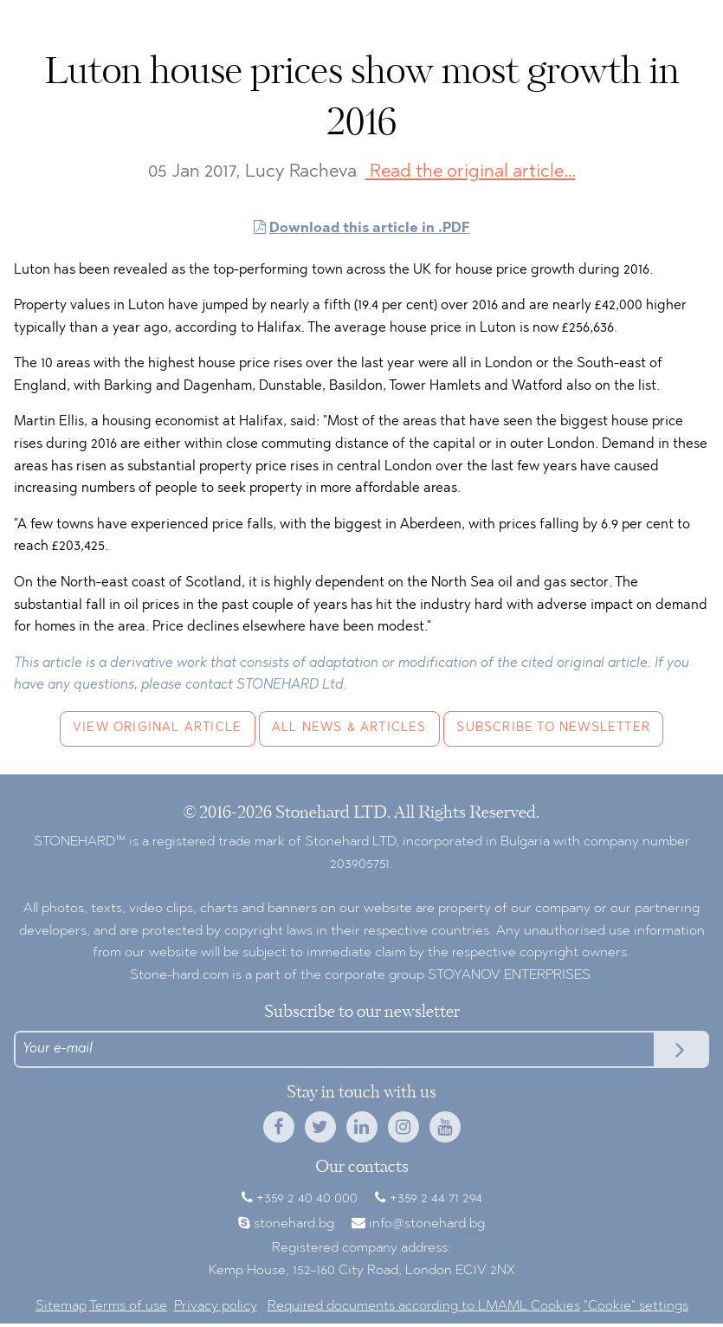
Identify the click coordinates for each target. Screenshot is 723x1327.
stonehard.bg (294, 1224)
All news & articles (349, 728)
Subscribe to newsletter (553, 728)
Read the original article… (470, 172)
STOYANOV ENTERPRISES (509, 975)
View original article (157, 728)
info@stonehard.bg (427, 1224)
